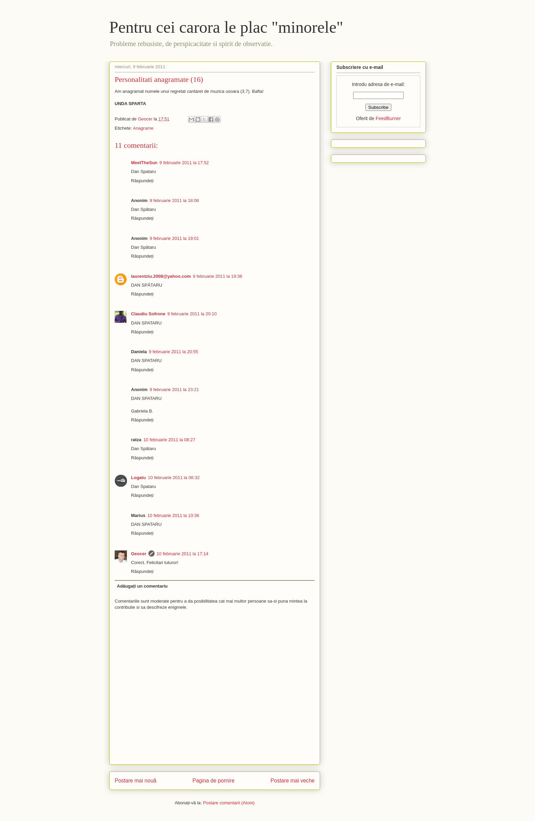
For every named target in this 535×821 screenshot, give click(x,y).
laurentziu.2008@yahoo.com (161, 276)
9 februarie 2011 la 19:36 (217, 276)
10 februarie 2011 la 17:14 (182, 553)
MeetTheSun (144, 162)
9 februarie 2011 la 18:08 (174, 200)
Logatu (138, 477)
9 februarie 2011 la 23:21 (174, 389)
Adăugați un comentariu (142, 586)
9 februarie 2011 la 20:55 (173, 351)
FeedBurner (388, 118)
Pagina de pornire (213, 780)
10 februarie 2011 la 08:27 (169, 439)
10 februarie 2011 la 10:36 (173, 515)
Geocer (138, 553)
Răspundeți (142, 180)
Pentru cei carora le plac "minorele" (226, 27)
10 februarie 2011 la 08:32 (174, 477)
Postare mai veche (293, 780)
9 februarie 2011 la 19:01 (174, 238)
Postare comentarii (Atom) (229, 802)
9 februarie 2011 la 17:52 (184, 162)
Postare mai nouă (135, 780)
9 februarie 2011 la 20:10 (192, 313)
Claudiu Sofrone (148, 313)
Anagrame (143, 128)
